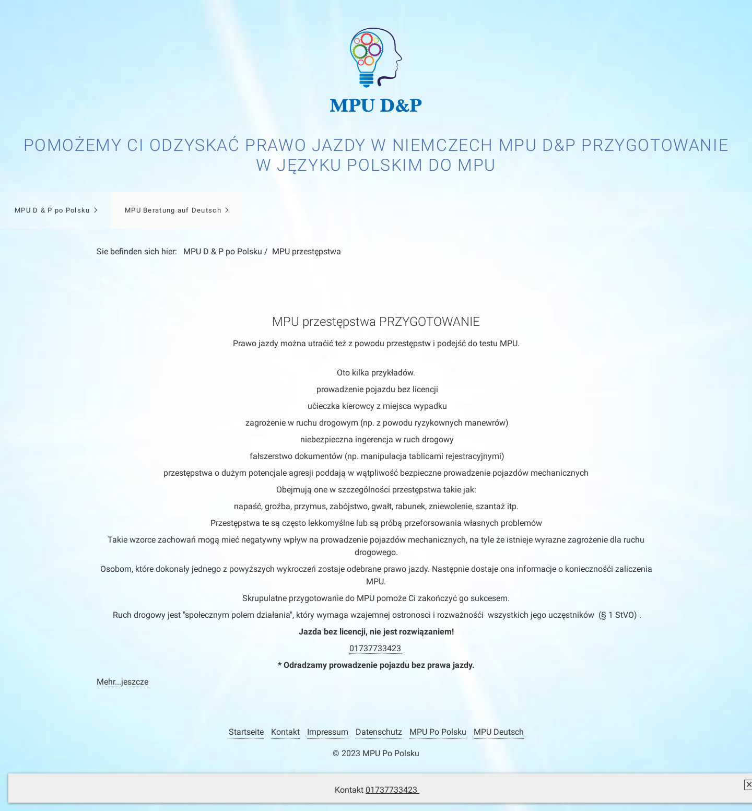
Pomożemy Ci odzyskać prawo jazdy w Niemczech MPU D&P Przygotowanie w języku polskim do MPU (376, 155)
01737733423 (392, 790)
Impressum (327, 732)
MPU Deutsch (499, 732)
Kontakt (285, 732)
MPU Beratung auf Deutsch (173, 210)
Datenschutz (379, 732)
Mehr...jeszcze (122, 682)
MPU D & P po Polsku (52, 210)
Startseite (246, 732)
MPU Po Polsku (437, 732)
